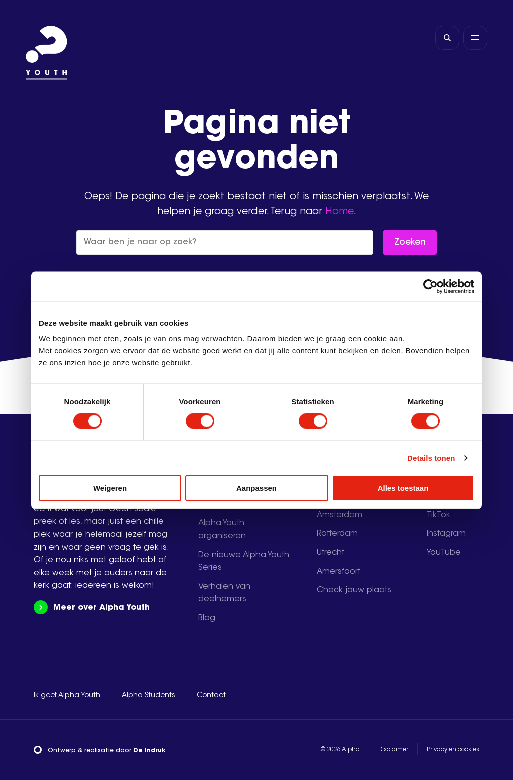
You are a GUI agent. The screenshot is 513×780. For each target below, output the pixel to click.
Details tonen (431, 457)
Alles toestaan (403, 488)
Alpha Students (148, 695)
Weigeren (110, 488)
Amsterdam (339, 515)
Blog (206, 618)
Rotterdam (337, 534)
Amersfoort (338, 572)
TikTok (438, 515)
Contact (211, 695)
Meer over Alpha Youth (91, 607)
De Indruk (149, 751)
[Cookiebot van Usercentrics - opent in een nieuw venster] (430, 286)
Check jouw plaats (354, 590)
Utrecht (330, 553)
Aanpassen (256, 488)
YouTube (444, 553)
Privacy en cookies (453, 750)
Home (339, 212)
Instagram (446, 534)
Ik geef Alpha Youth (67, 695)
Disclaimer (393, 750)
